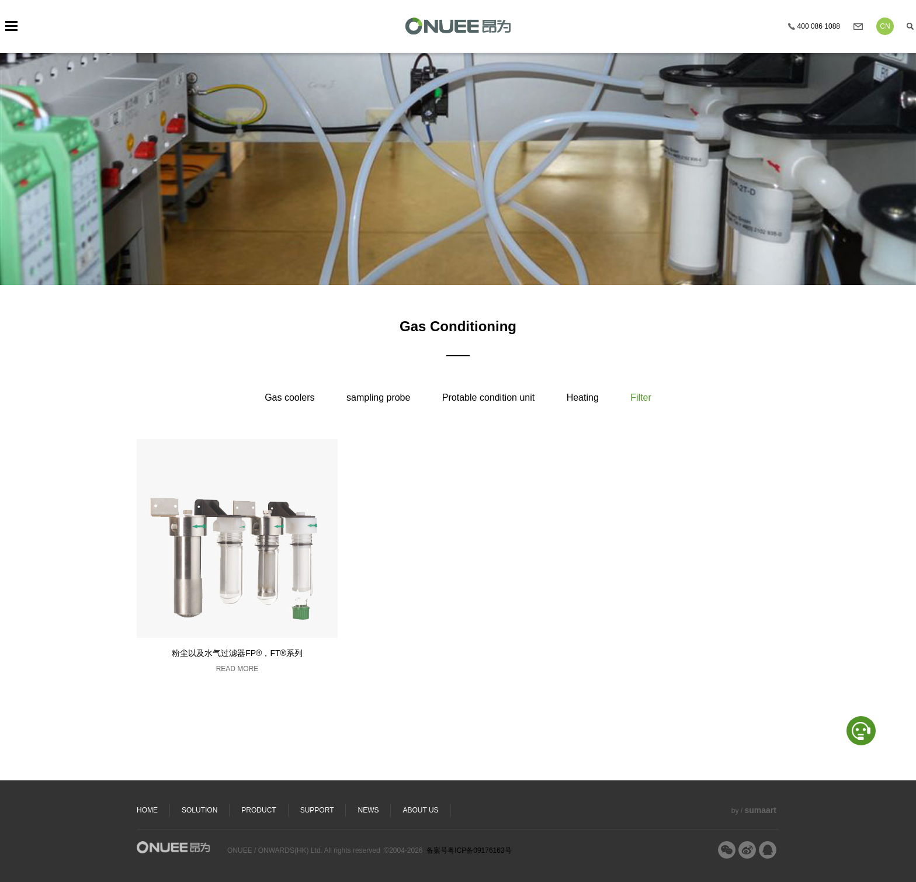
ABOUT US (420, 810)
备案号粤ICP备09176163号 (468, 850)
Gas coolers (289, 397)
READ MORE (237, 669)
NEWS (368, 810)
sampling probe (378, 397)
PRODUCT (258, 810)
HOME (147, 810)
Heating (583, 397)
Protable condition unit (488, 397)
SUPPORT (317, 810)
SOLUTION (199, 810)
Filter (640, 397)
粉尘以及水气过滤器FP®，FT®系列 (237, 653)
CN (885, 26)
